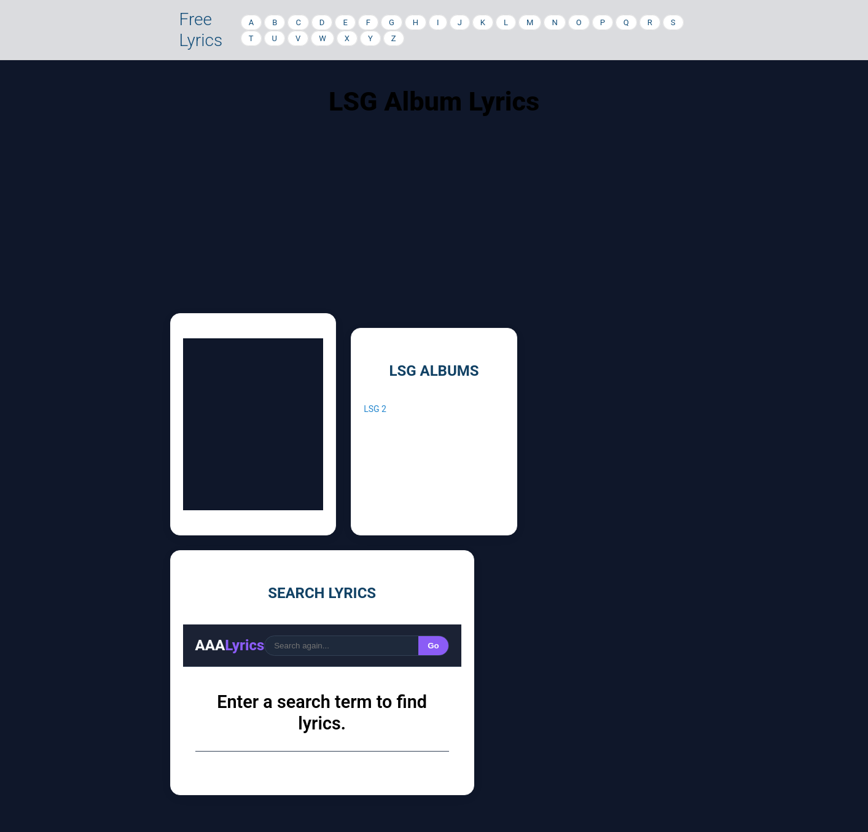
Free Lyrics (201, 29)
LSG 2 (375, 409)
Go (433, 645)
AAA (230, 645)
